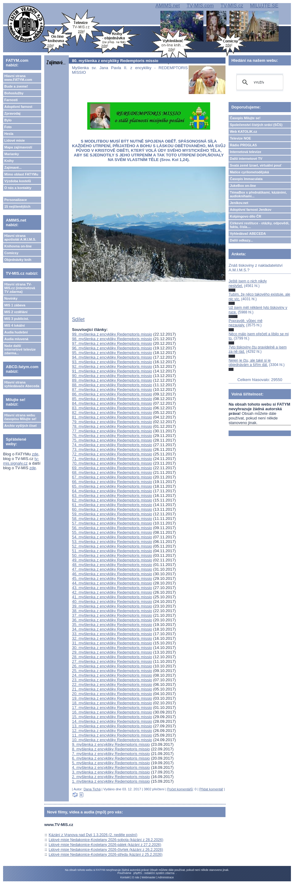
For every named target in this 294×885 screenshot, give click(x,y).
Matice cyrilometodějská (249, 172)
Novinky (11, 298)
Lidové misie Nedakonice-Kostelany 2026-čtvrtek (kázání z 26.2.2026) (106, 850)
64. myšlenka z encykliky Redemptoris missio (112, 491)
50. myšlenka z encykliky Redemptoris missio (112, 555)
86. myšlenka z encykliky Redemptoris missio (112, 394)
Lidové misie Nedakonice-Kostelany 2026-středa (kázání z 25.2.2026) (106, 854)
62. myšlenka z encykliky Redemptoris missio (112, 500)
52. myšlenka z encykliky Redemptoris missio (112, 546)
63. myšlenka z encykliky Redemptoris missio (112, 495)
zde (35, 454)
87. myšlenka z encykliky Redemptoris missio (112, 389)
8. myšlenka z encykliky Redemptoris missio (111, 749)
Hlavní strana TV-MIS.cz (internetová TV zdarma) (19, 287)
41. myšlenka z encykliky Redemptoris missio (112, 597)
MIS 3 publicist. (16, 319)
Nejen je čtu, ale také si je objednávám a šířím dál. (250, 362)
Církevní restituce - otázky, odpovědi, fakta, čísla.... (259, 225)
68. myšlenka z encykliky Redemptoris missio (112, 472)
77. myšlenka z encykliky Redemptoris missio (112, 431)
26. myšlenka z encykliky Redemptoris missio (112, 666)
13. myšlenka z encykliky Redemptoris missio (112, 726)
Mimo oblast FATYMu (21, 174)
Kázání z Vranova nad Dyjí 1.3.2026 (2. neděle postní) (93, 835)
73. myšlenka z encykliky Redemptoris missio (112, 449)
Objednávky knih (17, 260)
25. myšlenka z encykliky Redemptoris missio (112, 670)
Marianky (11, 154)
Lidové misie (14, 140)
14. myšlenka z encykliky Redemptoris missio (112, 721)
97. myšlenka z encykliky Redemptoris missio (112, 343)
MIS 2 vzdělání (15, 312)
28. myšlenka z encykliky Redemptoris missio (112, 657)
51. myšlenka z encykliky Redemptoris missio (112, 551)
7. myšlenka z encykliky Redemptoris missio (111, 753)
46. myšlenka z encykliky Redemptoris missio (112, 574)
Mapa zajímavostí (18, 147)
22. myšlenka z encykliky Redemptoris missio (112, 684)
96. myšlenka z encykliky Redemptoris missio (112, 348)
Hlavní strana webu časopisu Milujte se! (20, 417)
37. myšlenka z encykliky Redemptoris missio (112, 615)
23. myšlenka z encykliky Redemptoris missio (112, 680)
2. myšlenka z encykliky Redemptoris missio (111, 776)
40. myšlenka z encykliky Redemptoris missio (112, 601)
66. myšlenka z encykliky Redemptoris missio (112, 481)
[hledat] (259, 82)
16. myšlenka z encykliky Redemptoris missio (112, 712)
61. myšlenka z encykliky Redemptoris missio (112, 504)
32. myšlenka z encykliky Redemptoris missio (112, 638)
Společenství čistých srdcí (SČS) (256, 125)
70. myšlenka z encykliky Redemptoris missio (112, 463)
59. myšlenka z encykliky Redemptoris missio (112, 514)
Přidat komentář (211, 789)
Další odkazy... (241, 240)
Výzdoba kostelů (17, 181)
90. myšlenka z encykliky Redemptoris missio (112, 375)
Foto (8, 127)
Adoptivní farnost (18, 106)
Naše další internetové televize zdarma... (20, 349)
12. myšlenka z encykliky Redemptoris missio (112, 730)
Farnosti (11, 100)
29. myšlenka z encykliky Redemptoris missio (112, 652)
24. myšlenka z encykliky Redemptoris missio (112, 675)
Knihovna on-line (18, 246)
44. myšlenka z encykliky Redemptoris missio (112, 583)
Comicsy (11, 253)
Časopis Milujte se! (245, 118)
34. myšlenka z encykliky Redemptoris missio (112, 629)
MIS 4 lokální (14, 325)
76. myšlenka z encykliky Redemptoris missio (112, 435)
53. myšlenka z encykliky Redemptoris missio (112, 541)
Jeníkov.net (239, 203)
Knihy (9, 161)
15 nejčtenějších (17, 206)
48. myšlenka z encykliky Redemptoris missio (112, 564)
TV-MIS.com (200, 5)
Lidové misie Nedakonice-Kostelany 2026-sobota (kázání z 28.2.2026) (106, 840)
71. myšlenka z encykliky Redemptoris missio (112, 458)
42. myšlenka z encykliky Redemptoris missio (112, 592)
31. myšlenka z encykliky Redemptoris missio (112, 643)
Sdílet (78, 319)
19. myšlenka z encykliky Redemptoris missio (112, 698)
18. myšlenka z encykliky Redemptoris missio (112, 703)
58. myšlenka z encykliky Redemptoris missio (112, 518)
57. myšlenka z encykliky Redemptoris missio (112, 523)
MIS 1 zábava (14, 305)
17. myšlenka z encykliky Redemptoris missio (112, 707)
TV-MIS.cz (232, 5)
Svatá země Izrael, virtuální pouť (256, 165)
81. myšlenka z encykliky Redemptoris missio (112, 417)
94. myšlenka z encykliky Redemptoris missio (112, 357)
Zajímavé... (13, 167)
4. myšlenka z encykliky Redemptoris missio (111, 767)
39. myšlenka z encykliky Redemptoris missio (112, 606)
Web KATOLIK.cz (243, 131)
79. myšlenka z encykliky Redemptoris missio (112, 421)
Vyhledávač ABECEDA (248, 233)
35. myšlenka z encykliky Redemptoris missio (112, 624)
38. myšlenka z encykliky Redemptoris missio (112, 610)
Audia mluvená (16, 339)
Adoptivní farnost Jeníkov (250, 209)
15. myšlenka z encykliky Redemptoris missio (112, 716)
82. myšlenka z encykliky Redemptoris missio (112, 412)
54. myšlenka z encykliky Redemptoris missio (112, 537)
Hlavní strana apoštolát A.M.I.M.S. (20, 237)
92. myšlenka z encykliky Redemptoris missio (112, 366)
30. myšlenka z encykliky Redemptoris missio (112, 647)
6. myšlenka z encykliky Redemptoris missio (111, 758)
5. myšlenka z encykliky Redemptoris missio (111, 763)
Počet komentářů (180, 789)
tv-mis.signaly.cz (21, 461)
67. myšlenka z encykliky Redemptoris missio (112, 477)
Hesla (8, 134)
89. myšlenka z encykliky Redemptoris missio (112, 380)
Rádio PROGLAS (243, 145)
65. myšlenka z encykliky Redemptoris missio (112, 486)
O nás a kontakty (17, 188)
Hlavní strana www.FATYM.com (18, 77)
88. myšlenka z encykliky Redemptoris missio (112, 385)
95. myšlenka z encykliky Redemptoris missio (112, 352)
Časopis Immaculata (246, 179)
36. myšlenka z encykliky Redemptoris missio (112, 620)
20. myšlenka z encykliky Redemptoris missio (112, 693)
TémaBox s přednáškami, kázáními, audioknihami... (258, 194)
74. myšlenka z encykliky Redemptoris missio (112, 444)
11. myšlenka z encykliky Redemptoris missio (112, 735)
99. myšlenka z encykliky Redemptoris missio (112, 334)
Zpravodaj (12, 113)
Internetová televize (245, 152)
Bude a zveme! (16, 86)
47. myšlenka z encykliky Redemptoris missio (112, 569)
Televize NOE (240, 138)
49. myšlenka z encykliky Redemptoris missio (112, 560)
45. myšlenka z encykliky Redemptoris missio (112, 578)
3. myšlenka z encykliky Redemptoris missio (111, 772)
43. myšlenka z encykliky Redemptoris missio (112, 587)
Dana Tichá (92, 789)
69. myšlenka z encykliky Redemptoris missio (112, 468)
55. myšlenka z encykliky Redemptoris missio (112, 532)
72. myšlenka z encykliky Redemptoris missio (112, 454)
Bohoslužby (13, 93)
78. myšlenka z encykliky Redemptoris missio (112, 426)
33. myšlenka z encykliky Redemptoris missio (112, 633)
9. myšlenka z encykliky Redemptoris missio (111, 744)
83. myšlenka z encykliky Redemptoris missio (112, 408)
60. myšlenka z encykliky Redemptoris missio (112, 509)
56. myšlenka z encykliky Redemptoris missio (112, 527)
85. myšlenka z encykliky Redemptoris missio (112, 398)
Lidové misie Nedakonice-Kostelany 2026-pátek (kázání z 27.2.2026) (105, 845)
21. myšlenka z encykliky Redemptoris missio (112, 689)
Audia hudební (16, 332)
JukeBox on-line (243, 185)
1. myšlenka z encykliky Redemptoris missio (111, 781)
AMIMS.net (167, 5)
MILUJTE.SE (264, 5)
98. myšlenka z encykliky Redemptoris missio (112, 338)
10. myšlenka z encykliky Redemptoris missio (112, 740)
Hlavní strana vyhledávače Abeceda (21, 384)
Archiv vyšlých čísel (20, 425)
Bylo (8, 120)
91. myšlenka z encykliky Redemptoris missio (112, 371)
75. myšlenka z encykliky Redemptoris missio (112, 440)
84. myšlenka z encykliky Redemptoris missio (112, 403)
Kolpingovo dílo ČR (245, 216)
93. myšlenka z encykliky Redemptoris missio (112, 362)
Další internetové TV (246, 158)
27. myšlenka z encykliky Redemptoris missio (112, 661)
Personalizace (15, 200)
